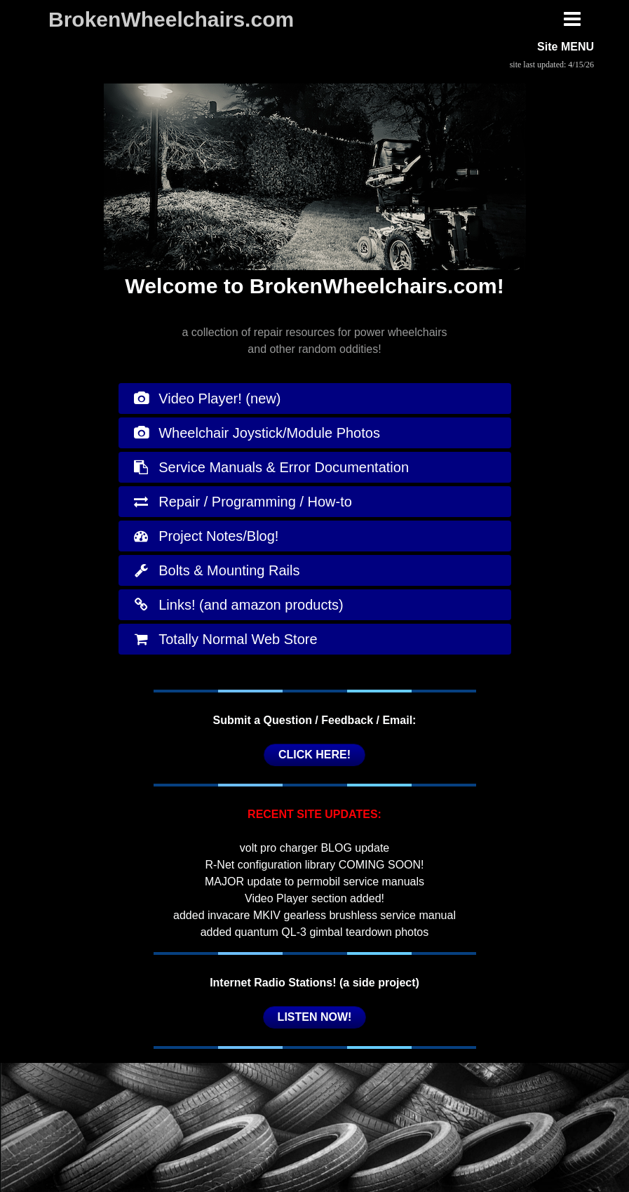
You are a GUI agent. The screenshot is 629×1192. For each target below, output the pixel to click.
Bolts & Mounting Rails (216, 570)
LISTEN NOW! (315, 1017)
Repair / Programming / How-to (242, 501)
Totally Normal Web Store (225, 639)
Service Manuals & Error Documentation (271, 467)
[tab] (315, 398)
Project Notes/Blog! (206, 536)
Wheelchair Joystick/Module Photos (256, 433)
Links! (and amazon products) (238, 604)
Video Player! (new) (207, 398)
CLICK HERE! (314, 755)
